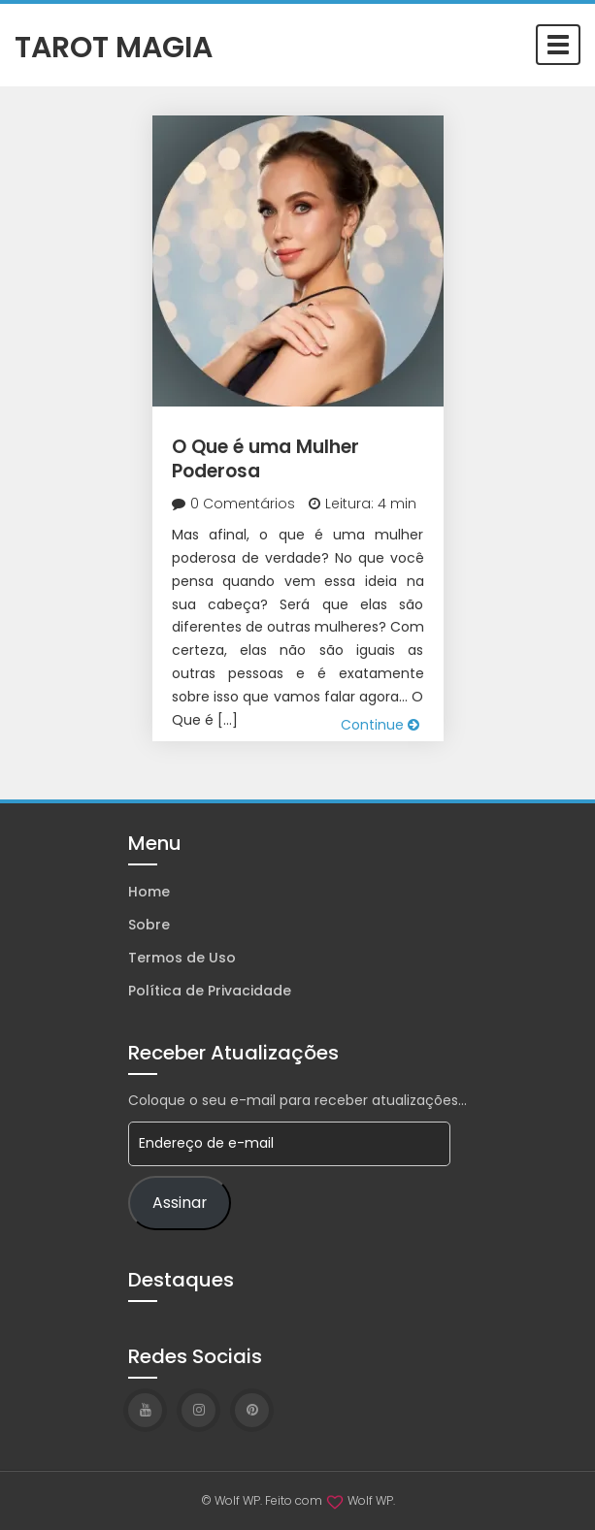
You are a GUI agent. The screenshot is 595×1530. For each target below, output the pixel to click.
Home (149, 891)
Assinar (179, 1202)
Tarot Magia (114, 45)
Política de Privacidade (209, 990)
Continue (380, 724)
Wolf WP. (371, 1500)
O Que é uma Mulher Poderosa (265, 459)
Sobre (149, 924)
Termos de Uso (182, 957)
